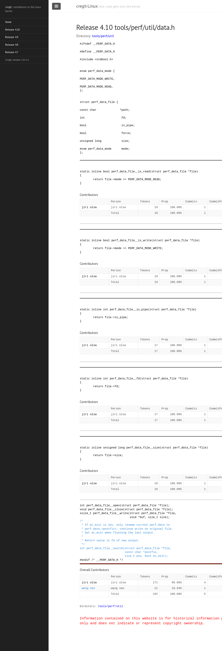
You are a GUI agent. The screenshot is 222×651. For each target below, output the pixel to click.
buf (142, 517)
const (84, 110)
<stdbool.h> (104, 59)
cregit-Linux (86, 6)
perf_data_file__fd (125, 379)
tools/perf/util (103, 36)
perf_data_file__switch (104, 548)
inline (96, 172)
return (98, 179)
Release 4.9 (11, 37)
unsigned (86, 141)
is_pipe (127, 125)
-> (113, 179)
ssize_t (85, 513)
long (98, 141)
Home (8, 22)
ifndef (87, 44)
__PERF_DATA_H (104, 44)
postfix (150, 552)
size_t (153, 517)
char (93, 110)
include (87, 59)
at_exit (159, 556)
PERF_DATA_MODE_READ (95, 87)
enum (83, 71)
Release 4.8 (11, 44)
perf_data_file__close (105, 509)
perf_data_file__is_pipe (129, 310)
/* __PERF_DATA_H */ (107, 560)
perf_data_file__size (143, 448)
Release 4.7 (11, 52)
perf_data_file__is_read (130, 172)
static (85, 172)
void (83, 509)
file (193, 172)
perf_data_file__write (110, 513)
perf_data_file (103, 102)
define (87, 52)
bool (83, 125)
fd (123, 118)
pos (138, 556)
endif (86, 560)
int (82, 118)
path (124, 110)
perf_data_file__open (103, 505)
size (124, 141)
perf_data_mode (99, 71)
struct (85, 102)
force (125, 133)
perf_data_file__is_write (131, 240)
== (124, 179)
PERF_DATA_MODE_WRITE (96, 79)
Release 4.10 (12, 29)
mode (124, 149)
